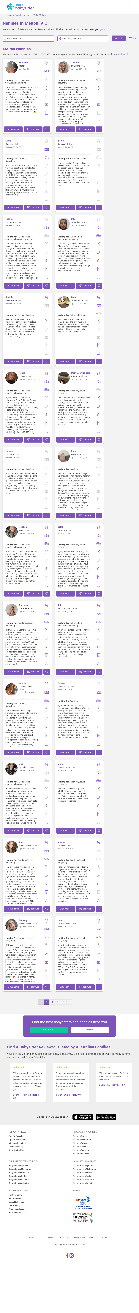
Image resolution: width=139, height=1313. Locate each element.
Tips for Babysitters (17, 1140)
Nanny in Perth (79, 1147)
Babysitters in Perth (17, 1176)
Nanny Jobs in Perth (82, 1176)
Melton (42, 15)
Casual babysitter (16, 1202)
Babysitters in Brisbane (19, 1172)
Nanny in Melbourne (82, 1140)
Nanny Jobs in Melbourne (84, 1169)
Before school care (17, 1212)
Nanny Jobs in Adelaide (83, 1183)
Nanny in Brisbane (81, 1143)
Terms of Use (63, 1238)
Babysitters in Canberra (19, 1180)
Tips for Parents (16, 1136)
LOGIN (90, 1029)
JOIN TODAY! (48, 1029)
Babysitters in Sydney (18, 1165)
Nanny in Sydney (80, 1136)
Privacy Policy (79, 1238)
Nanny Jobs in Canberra (83, 1180)
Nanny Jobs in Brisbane (83, 1172)
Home (10, 15)
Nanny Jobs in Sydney (83, 1165)
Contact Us (105, 1238)
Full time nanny (15, 1195)
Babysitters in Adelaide (19, 1183)
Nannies (27, 15)
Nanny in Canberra (81, 1150)
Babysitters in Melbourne (20, 1169)
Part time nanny (15, 1198)
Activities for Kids (16, 1150)
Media (50, 1238)
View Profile (13, 129)
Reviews (40, 1238)
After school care (16, 1209)
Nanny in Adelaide (81, 1154)
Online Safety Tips (17, 1147)
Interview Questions (17, 1143)
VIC (35, 15)
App (31, 1238)
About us (93, 1238)
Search (18, 15)
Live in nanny (14, 1205)
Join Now (105, 29)
